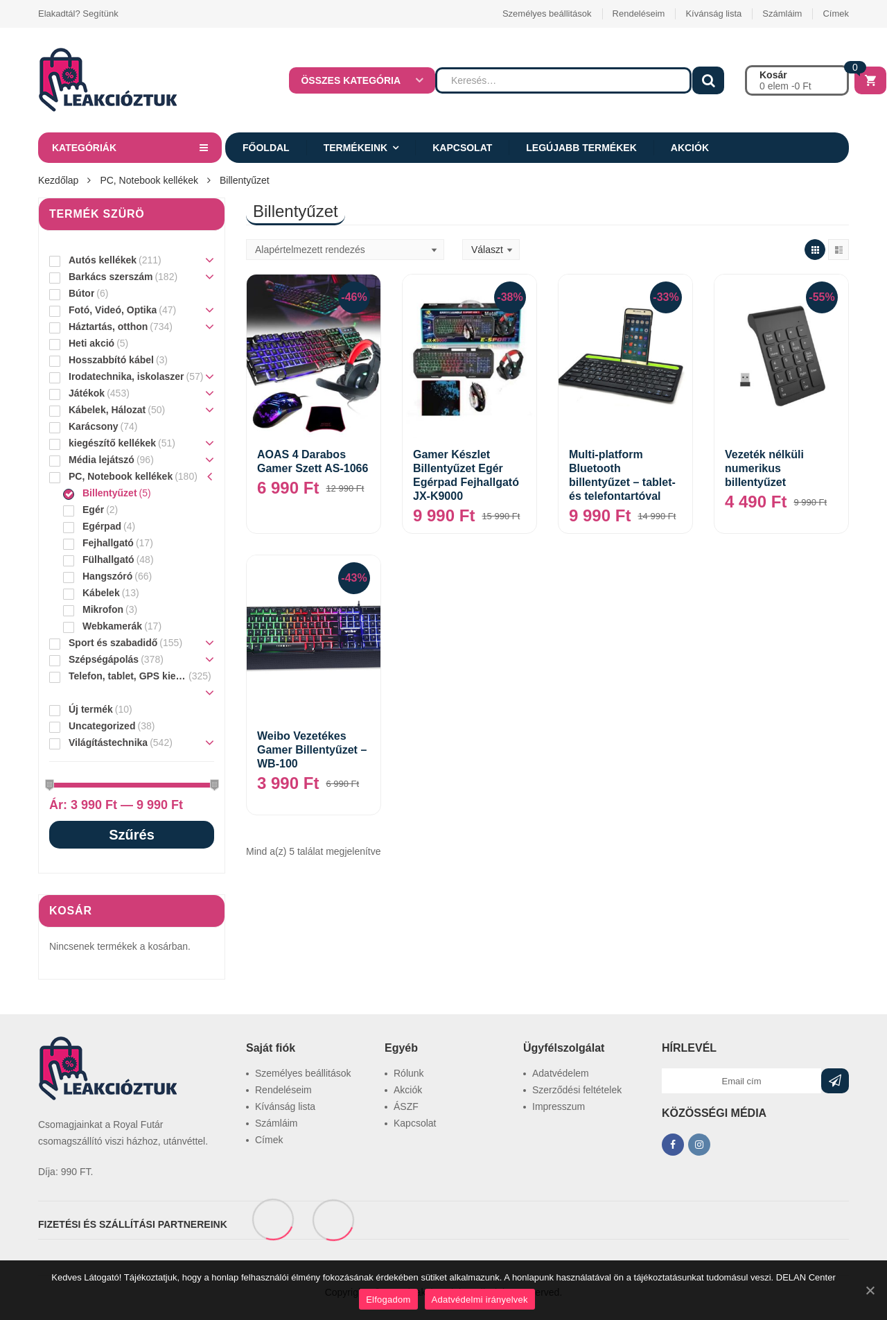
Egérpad (101, 526)
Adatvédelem (560, 1073)
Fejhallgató (108, 542)
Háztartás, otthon (108, 326)
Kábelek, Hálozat (107, 409)
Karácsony (93, 426)
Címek (836, 13)
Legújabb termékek (581, 147)
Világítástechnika (108, 742)
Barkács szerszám (110, 276)
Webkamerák (112, 626)
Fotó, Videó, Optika (113, 309)
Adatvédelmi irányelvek (480, 1299)
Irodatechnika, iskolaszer (126, 376)
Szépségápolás (104, 659)
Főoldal (266, 147)
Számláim (782, 13)
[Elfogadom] (870, 1290)
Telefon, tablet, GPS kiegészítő (127, 675)
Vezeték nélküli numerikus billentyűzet (764, 468)
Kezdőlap (58, 180)
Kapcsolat (462, 147)
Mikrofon (102, 609)
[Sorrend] (345, 249)
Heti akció (91, 343)
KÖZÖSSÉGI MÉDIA (714, 1113)
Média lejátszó (101, 459)
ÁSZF (406, 1106)
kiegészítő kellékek (112, 443)
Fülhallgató (108, 559)
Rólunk (409, 1073)
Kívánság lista (713, 13)
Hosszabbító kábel (111, 359)
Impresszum (558, 1106)
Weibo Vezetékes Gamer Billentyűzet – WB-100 (312, 750)
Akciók (690, 147)
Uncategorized (102, 725)
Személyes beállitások (547, 13)
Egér (93, 509)
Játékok (87, 393)
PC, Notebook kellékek (149, 180)
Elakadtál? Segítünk (78, 13)
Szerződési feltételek (577, 1089)
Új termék (91, 709)
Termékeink (356, 147)
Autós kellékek (103, 260)
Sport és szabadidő (113, 642)
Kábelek (101, 592)
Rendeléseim (639, 13)
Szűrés (132, 834)
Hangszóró (107, 576)
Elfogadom (388, 1299)
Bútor (81, 293)
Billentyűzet (109, 492)
